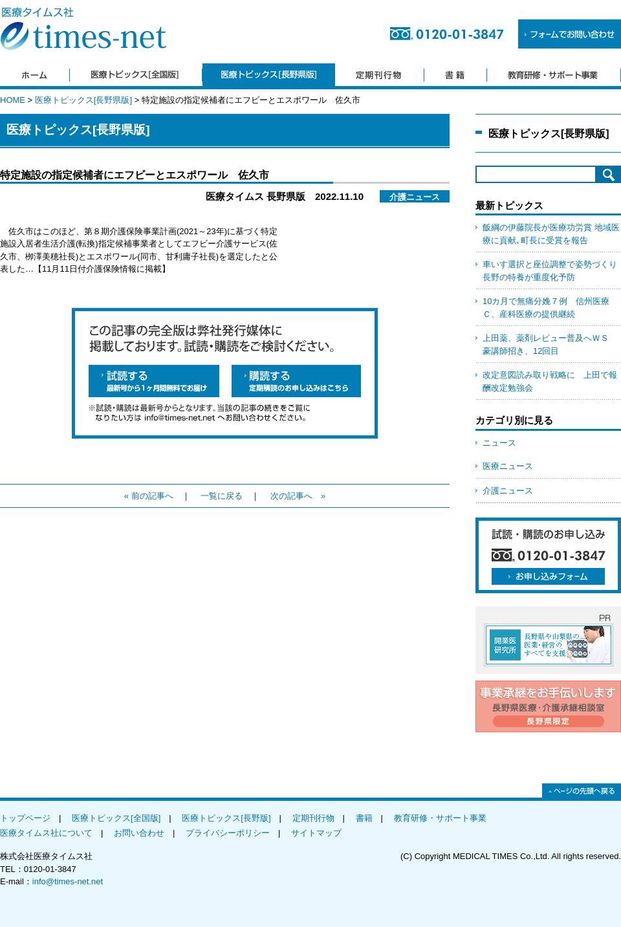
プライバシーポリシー (228, 833)
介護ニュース (508, 491)
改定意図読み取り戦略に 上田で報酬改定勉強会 (550, 381)
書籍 (364, 818)
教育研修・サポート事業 (440, 818)
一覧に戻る (222, 496)
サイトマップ (316, 833)
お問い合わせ (139, 833)
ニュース (499, 443)
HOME (12, 100)
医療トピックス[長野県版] (83, 100)
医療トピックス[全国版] (116, 818)
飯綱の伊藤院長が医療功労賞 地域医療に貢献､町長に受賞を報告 (551, 234)
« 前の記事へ (148, 496)
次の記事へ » (297, 496)
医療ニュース (508, 466)
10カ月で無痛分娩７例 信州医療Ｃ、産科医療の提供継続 (546, 307)
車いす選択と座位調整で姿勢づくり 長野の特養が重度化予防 (552, 270)
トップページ (25, 818)
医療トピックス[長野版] (226, 818)
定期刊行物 (313, 818)
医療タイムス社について (46, 833)
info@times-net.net (67, 881)
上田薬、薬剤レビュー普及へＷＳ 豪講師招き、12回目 (550, 344)
